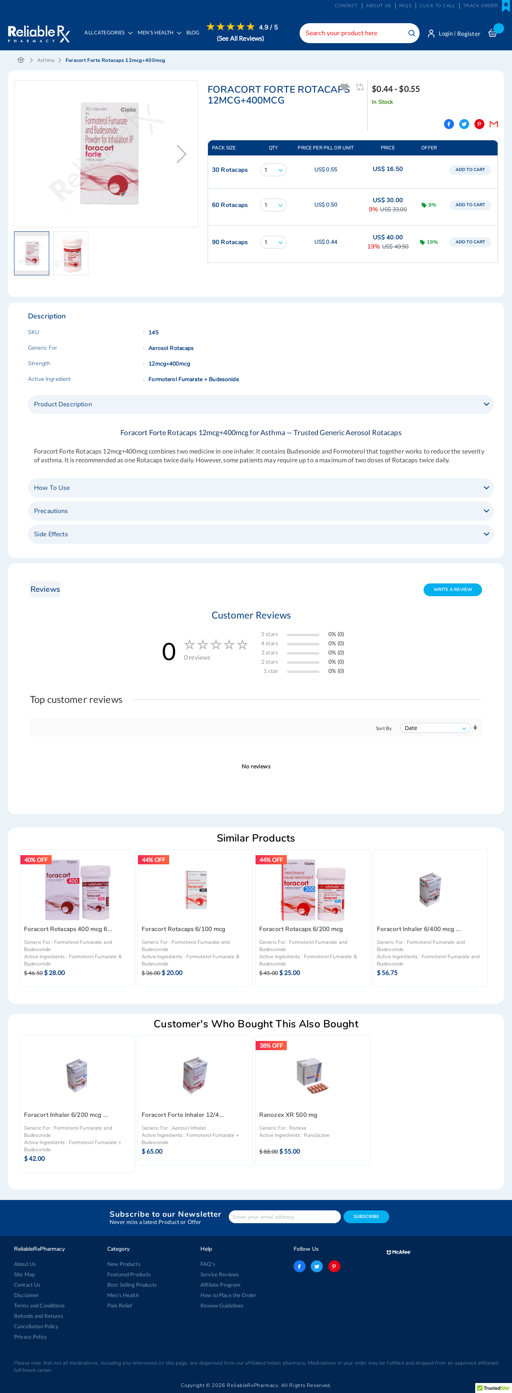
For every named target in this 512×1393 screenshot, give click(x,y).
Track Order (480, 6)
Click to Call (437, 6)
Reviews (45, 589)
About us (378, 6)
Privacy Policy (30, 1336)
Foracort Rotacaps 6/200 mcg (301, 929)
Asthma (45, 61)
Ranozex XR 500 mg (288, 1115)
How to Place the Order (228, 1295)
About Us (25, 1264)
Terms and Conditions (39, 1305)
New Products (123, 1264)
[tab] (261, 404)
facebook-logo (300, 1266)
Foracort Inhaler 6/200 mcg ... (66, 1115)
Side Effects (51, 534)
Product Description (63, 404)
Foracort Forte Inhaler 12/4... (183, 1115)
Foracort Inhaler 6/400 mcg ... (419, 929)
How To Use (52, 488)
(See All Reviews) (240, 38)
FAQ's (207, 1264)
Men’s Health (123, 1295)
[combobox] (358, 33)
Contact (346, 6)
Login (445, 33)
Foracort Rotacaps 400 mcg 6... (68, 929)
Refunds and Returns (38, 1316)
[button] (182, 154)
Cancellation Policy (36, 1326)
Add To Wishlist (345, 88)
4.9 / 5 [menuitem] (268, 27)
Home (21, 61)
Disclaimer (26, 1295)
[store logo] (39, 32)
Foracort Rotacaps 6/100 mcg (184, 929)
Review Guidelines (222, 1305)
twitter (317, 1266)
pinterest (334, 1266)
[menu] (179, 38)
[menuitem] (157, 38)
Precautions (51, 511)
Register (468, 33)
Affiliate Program (220, 1285)
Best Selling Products (132, 1285)
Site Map (24, 1274)
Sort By (384, 729)
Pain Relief (119, 1305)
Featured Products (129, 1274)
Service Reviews (219, 1274)
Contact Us (27, 1285)
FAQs (405, 6)
